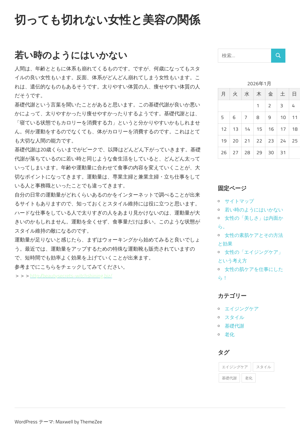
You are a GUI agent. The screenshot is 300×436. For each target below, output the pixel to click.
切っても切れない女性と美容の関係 (107, 19)
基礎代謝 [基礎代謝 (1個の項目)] (229, 378)
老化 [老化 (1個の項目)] (248, 378)
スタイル (234, 317)
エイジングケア (242, 308)
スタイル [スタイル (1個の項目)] (263, 367)
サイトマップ (239, 201)
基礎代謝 (234, 326)
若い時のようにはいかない (254, 209)
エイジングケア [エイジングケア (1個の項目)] (235, 367)
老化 (229, 334)
